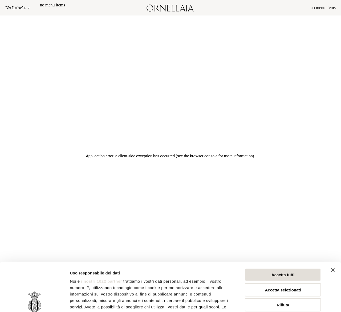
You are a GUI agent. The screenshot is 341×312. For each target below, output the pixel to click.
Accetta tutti (283, 229)
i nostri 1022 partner (101, 235)
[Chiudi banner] (333, 225)
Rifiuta (283, 259)
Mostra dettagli (280, 301)
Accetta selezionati (283, 244)
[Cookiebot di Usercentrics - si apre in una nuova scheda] (34, 302)
